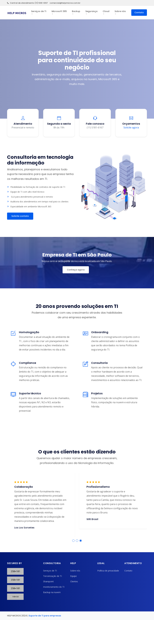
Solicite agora (131, 127)
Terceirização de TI (52, 576)
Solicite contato (20, 216)
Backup (76, 11)
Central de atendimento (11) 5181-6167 (27, 3)
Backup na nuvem (52, 592)
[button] (73, 540)
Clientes (74, 581)
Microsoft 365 (59, 11)
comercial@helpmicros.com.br (65, 3)
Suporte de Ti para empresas (45, 615)
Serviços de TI (38, 11)
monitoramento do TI (53, 586)
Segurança (91, 11)
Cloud (106, 11)
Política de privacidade (108, 570)
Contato (139, 12)
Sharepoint (48, 581)
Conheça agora (76, 269)
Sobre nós (120, 11)
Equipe (73, 576)
